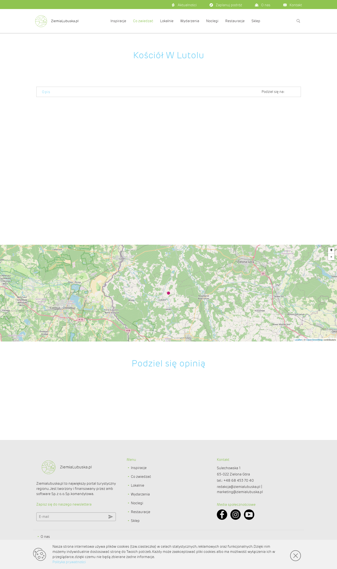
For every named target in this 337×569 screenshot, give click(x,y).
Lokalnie (166, 21)
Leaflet (298, 339)
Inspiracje (118, 21)
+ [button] (331, 250)
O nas (45, 536)
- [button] (331, 257)
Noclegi (212, 21)
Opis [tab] (46, 92)
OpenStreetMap (314, 339)
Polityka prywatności (69, 562)
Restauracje (235, 21)
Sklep (255, 21)
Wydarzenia (189, 21)
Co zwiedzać (143, 21)
